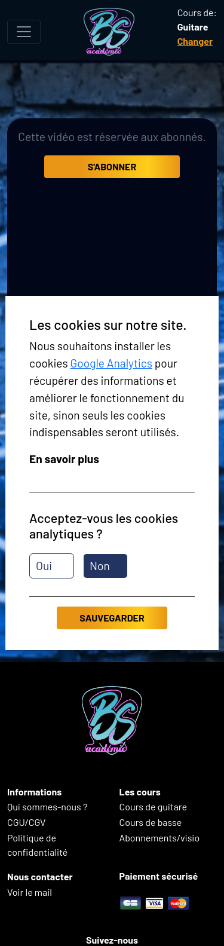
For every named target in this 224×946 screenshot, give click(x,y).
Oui (44, 566)
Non (100, 566)
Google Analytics (111, 363)
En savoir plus (64, 459)
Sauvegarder (111, 617)
